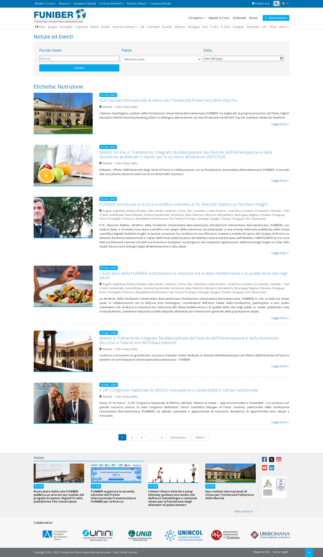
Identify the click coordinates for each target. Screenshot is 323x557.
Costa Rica (234, 211)
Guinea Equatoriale (156, 215)
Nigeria (253, 215)
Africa (282, 27)
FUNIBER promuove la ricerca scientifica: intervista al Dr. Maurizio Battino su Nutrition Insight (183, 204)
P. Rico (214, 27)
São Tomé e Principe (182, 219)
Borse (253, 18)
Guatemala (116, 215)
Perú (102, 219)
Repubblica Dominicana (151, 219)
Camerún (170, 211)
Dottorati (239, 18)
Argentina (81, 27)
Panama (265, 215)
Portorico (128, 219)
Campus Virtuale (160, 3)
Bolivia (94, 27)
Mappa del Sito (261, 551)
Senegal (203, 219)
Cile (142, 27)
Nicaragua (241, 215)
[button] (285, 3)
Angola (106, 211)
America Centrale (124, 27)
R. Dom (225, 27)
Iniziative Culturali (85, 3)
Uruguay (238, 27)
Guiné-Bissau (133, 215)
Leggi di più (278, 124)
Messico (180, 27)
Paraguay (194, 27)
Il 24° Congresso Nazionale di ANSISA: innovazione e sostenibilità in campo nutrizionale (178, 390)
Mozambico (225, 215)
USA (264, 27)
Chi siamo (195, 18)
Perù (205, 27)
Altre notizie (243, 511)
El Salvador (262, 211)
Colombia (153, 27)
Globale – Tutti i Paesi (116, 107)
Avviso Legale (280, 551)
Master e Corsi (44, 3)
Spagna (52, 27)
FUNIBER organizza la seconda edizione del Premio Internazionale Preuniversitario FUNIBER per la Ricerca (113, 496)
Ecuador (167, 27)
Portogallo (66, 27)
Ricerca (63, 3)
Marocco (198, 215)
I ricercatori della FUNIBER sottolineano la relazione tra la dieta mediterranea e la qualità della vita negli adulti (193, 275)
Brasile (105, 27)
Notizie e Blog (136, 3)
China (273, 27)
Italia (42, 27)
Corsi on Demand (110, 3)
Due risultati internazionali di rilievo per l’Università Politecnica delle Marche (168, 100)
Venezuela (252, 27)
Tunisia (226, 219)
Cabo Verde (155, 211)
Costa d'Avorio (216, 211)
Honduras (177, 215)
